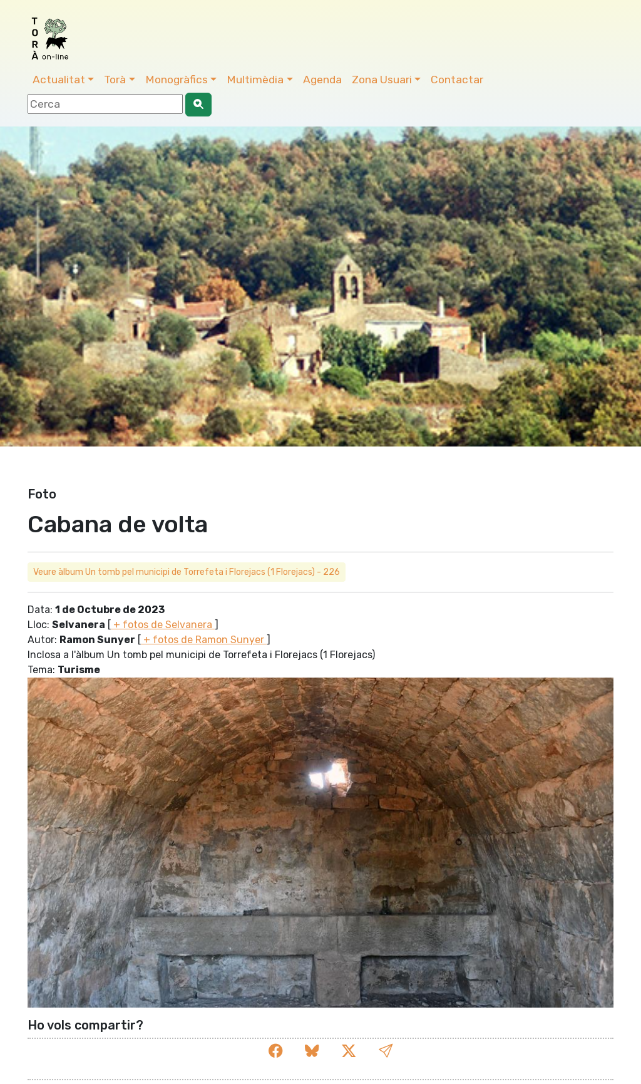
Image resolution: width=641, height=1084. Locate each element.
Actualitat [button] (59, 79)
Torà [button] (115, 79)
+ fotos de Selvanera (163, 625)
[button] (385, 1051)
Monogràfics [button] (176, 79)
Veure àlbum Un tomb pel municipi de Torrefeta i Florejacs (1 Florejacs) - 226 (186, 572)
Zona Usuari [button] (382, 79)
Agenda (322, 79)
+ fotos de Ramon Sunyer (204, 640)
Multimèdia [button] (255, 79)
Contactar (457, 79)
